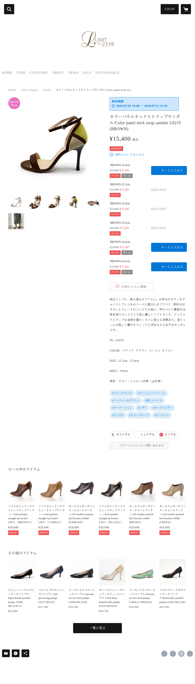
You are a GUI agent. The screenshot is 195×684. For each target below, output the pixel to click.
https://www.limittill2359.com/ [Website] (190, 654)
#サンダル (118, 415)
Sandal (47, 89)
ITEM (20, 72)
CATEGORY (38, 72)
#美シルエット (153, 400)
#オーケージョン (122, 407)
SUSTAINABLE (107, 72)
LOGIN (170, 9)
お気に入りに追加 (133, 286)
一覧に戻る (97, 628)
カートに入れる (172, 170)
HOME (7, 72)
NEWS (73, 72)
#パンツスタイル (122, 393)
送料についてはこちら (129, 154)
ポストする (123, 434)
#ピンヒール (162, 415)
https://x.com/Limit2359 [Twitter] (173, 654)
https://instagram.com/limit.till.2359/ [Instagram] (181, 654)
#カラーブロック (139, 415)
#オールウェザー (162, 407)
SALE (86, 72)
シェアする (147, 434)
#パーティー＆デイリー (126, 400)
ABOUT (58, 72)
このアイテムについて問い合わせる (141, 445)
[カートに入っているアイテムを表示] (186, 9)
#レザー (142, 407)
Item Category (29, 89)
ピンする (170, 434)
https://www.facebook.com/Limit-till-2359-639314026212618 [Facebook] (164, 654)
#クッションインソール (151, 393)
